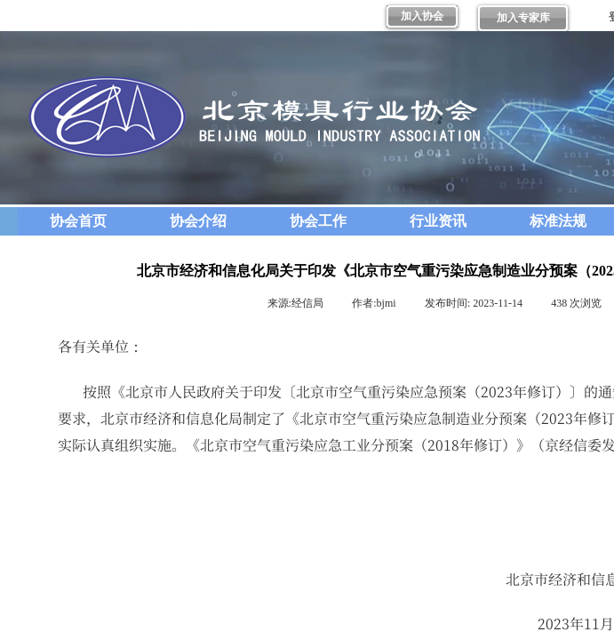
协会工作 (318, 220)
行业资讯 (438, 220)
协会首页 (78, 220)
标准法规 (558, 220)
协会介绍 (198, 220)
